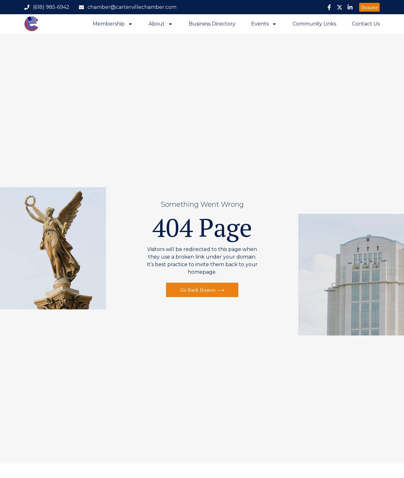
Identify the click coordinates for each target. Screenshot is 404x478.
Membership (113, 24)
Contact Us (366, 24)
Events (264, 24)
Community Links (314, 24)
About (161, 24)
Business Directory (212, 24)
